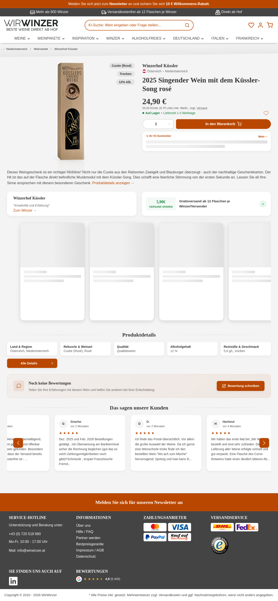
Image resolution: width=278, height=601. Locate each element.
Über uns (83, 525)
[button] (71, 111)
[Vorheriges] (18, 443)
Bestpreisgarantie (90, 544)
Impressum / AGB (90, 550)
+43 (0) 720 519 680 (25, 534)
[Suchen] (187, 25)
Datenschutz (86, 556)
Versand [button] (202, 108)
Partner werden (88, 538)
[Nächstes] (264, 443)
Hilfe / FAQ (84, 532)
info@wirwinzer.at (31, 550)
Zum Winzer (22, 210)
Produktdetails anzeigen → (113, 183)
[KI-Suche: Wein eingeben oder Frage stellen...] (133, 25)
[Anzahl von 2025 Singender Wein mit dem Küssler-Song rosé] (157, 124)
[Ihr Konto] (260, 25)
